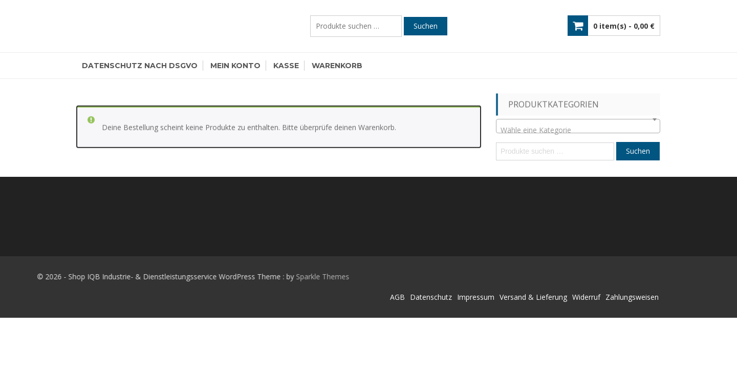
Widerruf (586, 297)
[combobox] (578, 126)
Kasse (286, 65)
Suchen (426, 26)
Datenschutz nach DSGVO (140, 65)
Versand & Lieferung (533, 297)
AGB (397, 297)
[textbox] (578, 130)
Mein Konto (235, 65)
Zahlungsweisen (632, 297)
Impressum (475, 297)
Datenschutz (431, 297)
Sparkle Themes (277, 276)
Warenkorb (337, 65)
